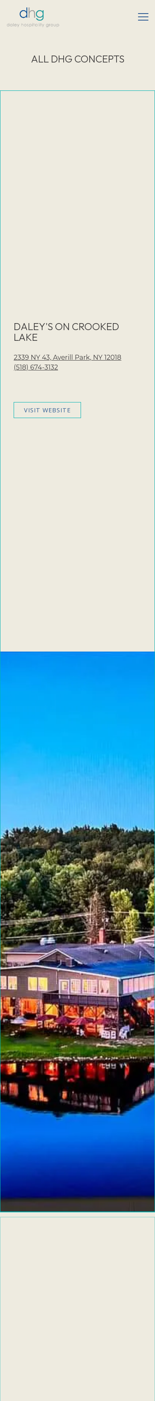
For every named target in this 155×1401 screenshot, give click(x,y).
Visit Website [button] (47, 410)
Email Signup (77, 1391)
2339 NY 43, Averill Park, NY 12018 (67, 357)
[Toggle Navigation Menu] (143, 17)
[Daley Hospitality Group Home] (33, 17)
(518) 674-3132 (36, 367)
